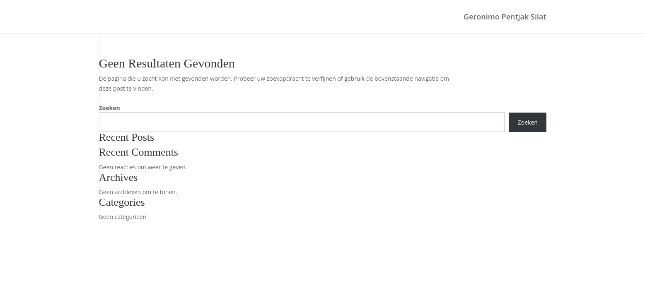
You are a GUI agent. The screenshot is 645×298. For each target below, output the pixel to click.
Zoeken (109, 108)
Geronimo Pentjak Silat (505, 18)
